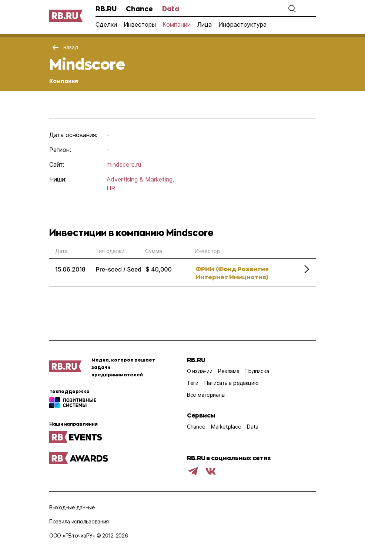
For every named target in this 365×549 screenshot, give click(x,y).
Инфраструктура (242, 24)
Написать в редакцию (231, 383)
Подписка (257, 371)
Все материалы (206, 395)
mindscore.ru (124, 164)
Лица (204, 24)
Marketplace (226, 426)
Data (170, 8)
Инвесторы (140, 24)
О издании (199, 371)
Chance (139, 8)
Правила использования (79, 521)
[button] (292, 8)
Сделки (106, 24)
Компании (177, 24)
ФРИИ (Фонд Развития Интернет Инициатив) (232, 273)
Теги (192, 383)
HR (111, 188)
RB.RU (106, 8)
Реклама (228, 371)
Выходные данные (72, 507)
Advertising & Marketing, (140, 179)
